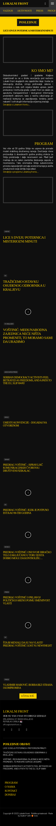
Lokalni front (24, 813)
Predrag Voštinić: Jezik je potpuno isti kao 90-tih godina (26, 511)
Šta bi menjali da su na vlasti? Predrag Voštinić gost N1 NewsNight (27, 644)
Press (7, 592)
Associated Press (11, 372)
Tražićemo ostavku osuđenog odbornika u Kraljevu (24, 285)
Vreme (7, 231)
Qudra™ (23, 815)
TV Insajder (9, 324)
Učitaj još (28, 696)
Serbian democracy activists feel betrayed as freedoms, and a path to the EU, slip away (27, 380)
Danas (7, 459)
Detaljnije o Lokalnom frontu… (16, 104)
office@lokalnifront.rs (12, 724)
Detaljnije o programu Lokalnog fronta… (20, 171)
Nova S (7, 547)
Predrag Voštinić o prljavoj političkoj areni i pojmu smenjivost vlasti (26, 600)
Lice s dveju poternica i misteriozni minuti (28, 30)
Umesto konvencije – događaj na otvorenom (25, 424)
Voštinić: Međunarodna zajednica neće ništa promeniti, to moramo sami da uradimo (27, 336)
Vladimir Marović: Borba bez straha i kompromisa (27, 686)
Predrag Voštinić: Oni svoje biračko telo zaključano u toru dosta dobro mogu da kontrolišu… (27, 555)
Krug (7, 417)
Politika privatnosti (39, 813)
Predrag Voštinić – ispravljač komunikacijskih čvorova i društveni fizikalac (23, 467)
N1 (5, 275)
